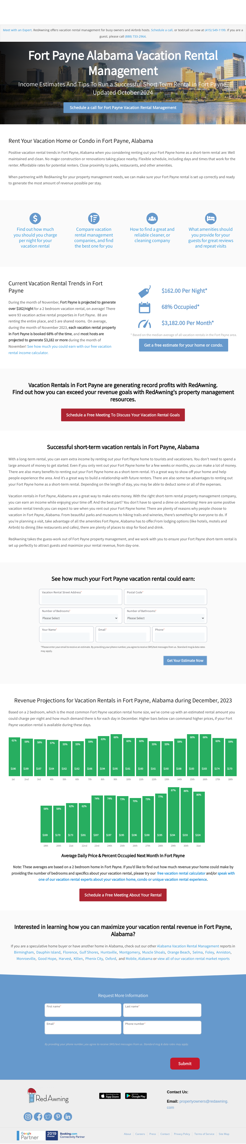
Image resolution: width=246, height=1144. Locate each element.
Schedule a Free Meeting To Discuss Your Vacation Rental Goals (123, 415)
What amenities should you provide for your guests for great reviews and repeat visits (210, 238)
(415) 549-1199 (215, 30)
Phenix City (94, 958)
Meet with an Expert (17, 30)
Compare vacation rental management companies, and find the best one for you (93, 238)
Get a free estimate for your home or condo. (183, 345)
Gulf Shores (89, 952)
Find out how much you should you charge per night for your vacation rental (35, 238)
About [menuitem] (127, 1134)
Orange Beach (178, 952)
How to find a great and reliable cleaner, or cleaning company (152, 235)
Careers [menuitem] (140, 1134)
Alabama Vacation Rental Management (188, 946)
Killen (78, 958)
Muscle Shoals (153, 952)
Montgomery (129, 952)
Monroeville (26, 958)
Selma (198, 952)
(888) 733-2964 (135, 37)
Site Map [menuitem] (224, 1134)
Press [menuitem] (152, 1134)
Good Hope (47, 958)
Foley (209, 952)
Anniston (223, 952)
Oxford (110, 958)
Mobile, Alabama (139, 958)
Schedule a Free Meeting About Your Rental (123, 895)
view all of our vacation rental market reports (193, 958)
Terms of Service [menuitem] (204, 1134)
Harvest (65, 958)
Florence (70, 952)
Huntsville (109, 952)
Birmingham (24, 952)
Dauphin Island (48, 952)
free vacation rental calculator (181, 873)
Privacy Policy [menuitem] (182, 1134)
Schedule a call (162, 30)
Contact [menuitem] (165, 1134)
